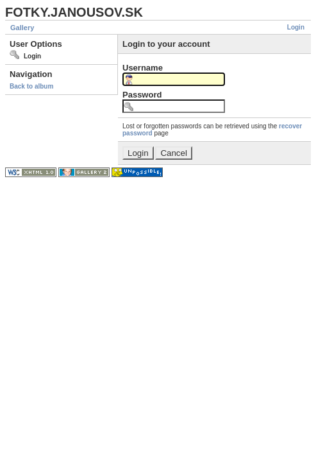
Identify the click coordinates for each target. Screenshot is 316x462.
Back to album (31, 86)
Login (295, 27)
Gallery (22, 27)
